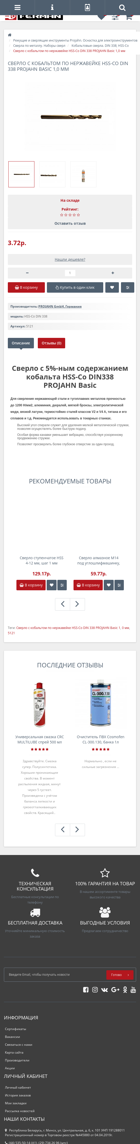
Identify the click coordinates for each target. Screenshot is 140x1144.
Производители (17, 1060)
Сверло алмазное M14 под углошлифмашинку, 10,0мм (98, 560)
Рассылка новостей (20, 1111)
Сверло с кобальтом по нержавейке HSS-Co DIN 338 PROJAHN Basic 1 (68, 628)
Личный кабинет (18, 1087)
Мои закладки (16, 1103)
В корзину (31, 584)
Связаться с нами (18, 1044)
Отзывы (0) (52, 342)
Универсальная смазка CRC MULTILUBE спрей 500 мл (39, 739)
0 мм (125, 628)
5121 (11, 633)
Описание (21, 342)
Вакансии (12, 1037)
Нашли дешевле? (70, 259)
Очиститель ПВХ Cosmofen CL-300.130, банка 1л (100, 739)
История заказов (18, 1095)
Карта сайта (14, 1052)
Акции (10, 1068)
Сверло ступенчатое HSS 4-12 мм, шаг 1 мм (42, 560)
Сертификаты (15, 1029)
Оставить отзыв (70, 223)
